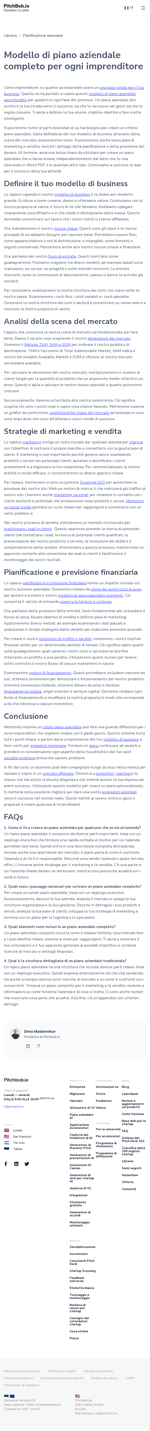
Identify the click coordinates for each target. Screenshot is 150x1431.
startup (136, 442)
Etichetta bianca (82, 1288)
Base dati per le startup (134, 1122)
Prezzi (74, 1338)
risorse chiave (66, 228)
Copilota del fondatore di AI (81, 1136)
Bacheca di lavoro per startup (78, 1308)
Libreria (127, 1161)
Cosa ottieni (79, 1331)
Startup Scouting (83, 1270)
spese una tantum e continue (86, 601)
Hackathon (130, 1175)
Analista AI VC (80, 1188)
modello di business (72, 194)
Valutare (76, 1100)
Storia (100, 1093)
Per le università (108, 1129)
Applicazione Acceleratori (79, 1126)
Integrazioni (78, 1195)
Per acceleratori (108, 1136)
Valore (101, 1107)
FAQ (125, 1131)
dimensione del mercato (109, 338)
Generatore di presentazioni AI (82, 1156)
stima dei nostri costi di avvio (116, 589)
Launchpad (130, 1093)
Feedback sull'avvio (77, 1279)
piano (94, 745)
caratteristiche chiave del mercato (79, 412)
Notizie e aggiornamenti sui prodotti (133, 1104)
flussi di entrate (62, 256)
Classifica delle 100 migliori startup (133, 1151)
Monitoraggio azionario (80, 1224)
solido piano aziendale (62, 727)
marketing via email (71, 494)
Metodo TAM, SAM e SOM (47, 344)
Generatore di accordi (80, 1214)
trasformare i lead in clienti (28, 528)
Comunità (129, 1189)
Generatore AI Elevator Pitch (80, 1146)
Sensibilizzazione (82, 1246)
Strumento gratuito (78, 1204)
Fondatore (104, 1100)
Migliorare (77, 1093)
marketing (32, 442)
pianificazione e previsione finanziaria (54, 583)
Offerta (128, 1182)
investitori (105, 773)
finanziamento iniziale (23, 691)
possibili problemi (19, 758)
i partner (123, 773)
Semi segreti (131, 1168)
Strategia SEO (92, 482)
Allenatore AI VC (82, 1107)
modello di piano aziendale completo (90, 595)
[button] (143, 8)
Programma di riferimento (106, 1145)
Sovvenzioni (79, 1253)
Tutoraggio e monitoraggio (80, 1296)
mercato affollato (58, 773)
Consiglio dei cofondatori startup (79, 1321)
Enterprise (77, 1086)
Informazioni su (107, 1086)
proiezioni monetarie (48, 745)
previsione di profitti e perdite (65, 638)
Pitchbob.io (16, 1080)
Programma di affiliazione (106, 1155)
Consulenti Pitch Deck (82, 1262)
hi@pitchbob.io (14, 1107)
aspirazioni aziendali (119, 792)
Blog (125, 1086)
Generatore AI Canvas (80, 1167)
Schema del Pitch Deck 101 (133, 1139)
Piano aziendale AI (81, 1116)
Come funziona (133, 1114)
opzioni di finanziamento (50, 672)
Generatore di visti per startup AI (82, 1178)
